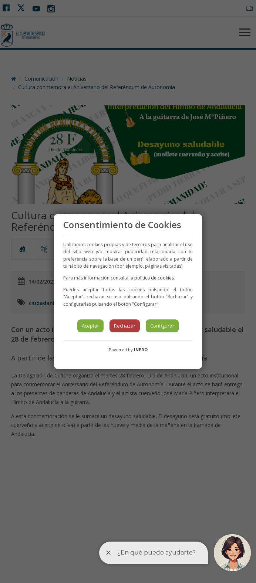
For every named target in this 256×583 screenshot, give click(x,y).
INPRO (141, 349)
